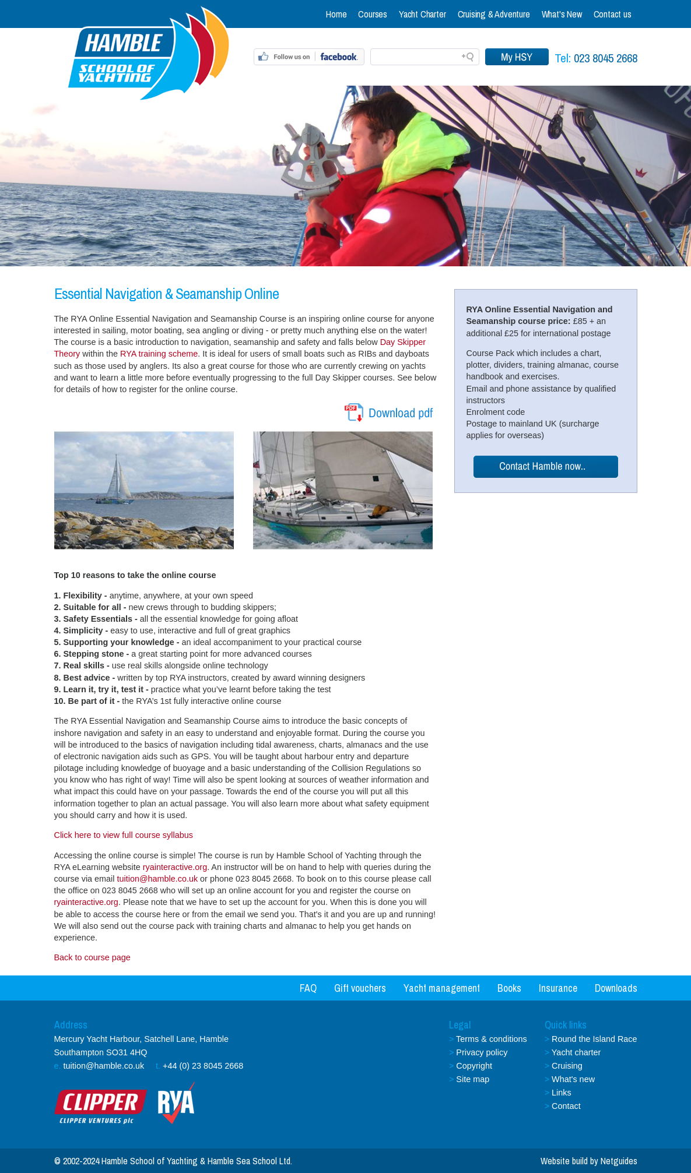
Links (561, 1092)
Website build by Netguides (589, 1160)
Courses (372, 14)
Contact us (613, 14)
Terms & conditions (491, 1039)
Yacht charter (576, 1052)
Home (336, 14)
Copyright (474, 1065)
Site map (472, 1079)
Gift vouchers (360, 988)
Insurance (558, 988)
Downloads (616, 988)
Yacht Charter (422, 14)
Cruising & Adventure (494, 14)
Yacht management (442, 988)
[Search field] (424, 56)
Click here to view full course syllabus (123, 835)
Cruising (567, 1065)
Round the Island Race (594, 1039)
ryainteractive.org (174, 867)
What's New (562, 14)
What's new (573, 1079)
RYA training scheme (159, 353)
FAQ (308, 988)
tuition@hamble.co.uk (157, 878)
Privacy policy (481, 1052)
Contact (566, 1106)
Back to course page (92, 957)
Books (509, 988)
